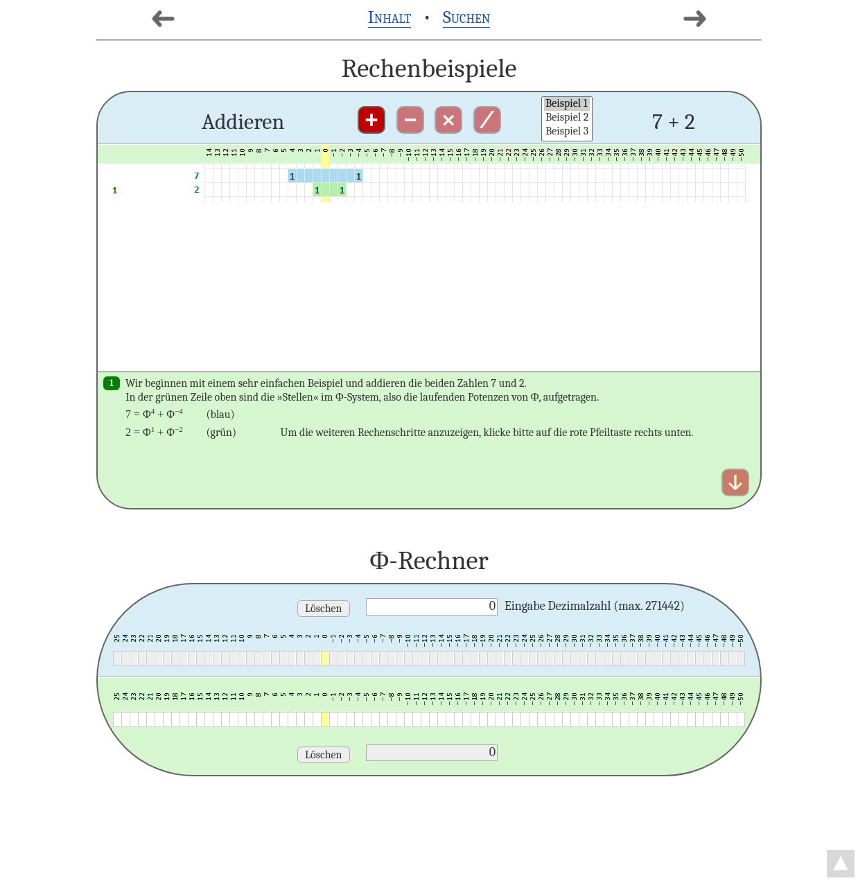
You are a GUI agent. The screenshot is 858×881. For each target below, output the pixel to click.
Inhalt (390, 17)
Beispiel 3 (567, 132)
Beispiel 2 (567, 118)
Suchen (466, 17)
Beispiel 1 (567, 104)
